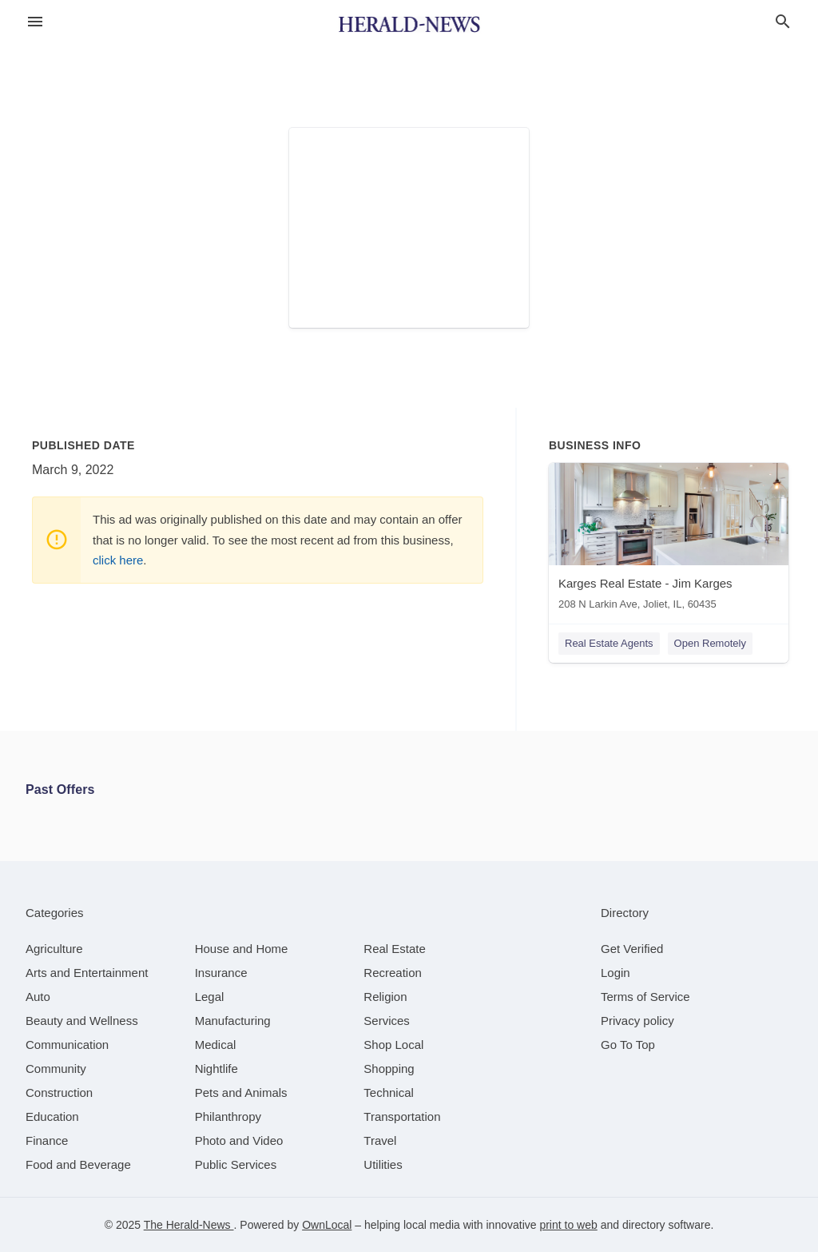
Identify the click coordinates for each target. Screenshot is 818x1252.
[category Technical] (388, 1092)
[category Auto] (38, 996)
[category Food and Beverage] (78, 1164)
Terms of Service (645, 996)
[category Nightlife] (216, 1068)
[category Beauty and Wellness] (82, 1020)
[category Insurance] (221, 972)
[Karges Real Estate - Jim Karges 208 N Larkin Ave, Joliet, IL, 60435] (668, 540)
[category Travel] (379, 1140)
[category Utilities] (382, 1164)
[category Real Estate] (394, 948)
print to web (568, 1224)
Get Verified (632, 948)
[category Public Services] (236, 1164)
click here (118, 560)
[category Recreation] (392, 972)
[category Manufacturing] (233, 1020)
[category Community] (56, 1068)
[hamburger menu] (35, 22)
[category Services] (386, 1020)
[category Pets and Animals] (241, 1092)
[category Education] (52, 1116)
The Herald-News (189, 1224)
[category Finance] (47, 1140)
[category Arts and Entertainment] (87, 972)
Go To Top (628, 1044)
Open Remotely (710, 643)
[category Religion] (385, 996)
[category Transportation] (401, 1116)
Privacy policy (637, 1020)
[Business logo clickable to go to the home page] (409, 24)
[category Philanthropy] (228, 1116)
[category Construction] (59, 1092)
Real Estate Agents (609, 643)
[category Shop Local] (393, 1044)
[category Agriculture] (54, 948)
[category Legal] (209, 996)
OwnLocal (326, 1224)
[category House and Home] (241, 948)
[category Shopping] (388, 1068)
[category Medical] (215, 1044)
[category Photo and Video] (239, 1140)
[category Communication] (67, 1044)
